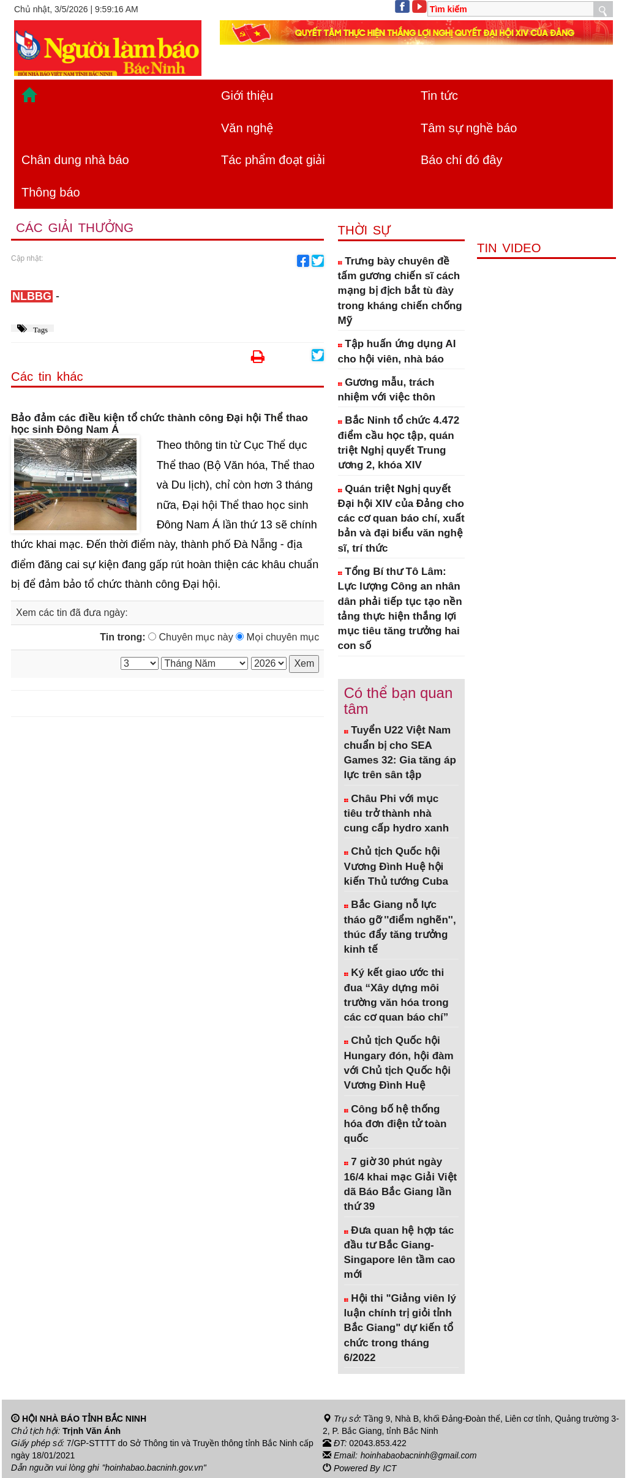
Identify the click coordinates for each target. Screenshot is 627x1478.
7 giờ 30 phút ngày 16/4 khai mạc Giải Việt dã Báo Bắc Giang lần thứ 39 (400, 1184)
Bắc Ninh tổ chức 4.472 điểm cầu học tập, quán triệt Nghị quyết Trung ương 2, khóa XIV (399, 443)
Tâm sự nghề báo (469, 128)
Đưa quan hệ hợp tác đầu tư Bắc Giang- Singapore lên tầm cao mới (400, 1253)
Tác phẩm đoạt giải (273, 160)
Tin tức (439, 95)
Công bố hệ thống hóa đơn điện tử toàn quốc (395, 1124)
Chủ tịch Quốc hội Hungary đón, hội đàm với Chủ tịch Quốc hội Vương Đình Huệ (399, 1063)
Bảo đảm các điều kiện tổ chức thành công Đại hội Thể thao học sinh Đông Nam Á (159, 424)
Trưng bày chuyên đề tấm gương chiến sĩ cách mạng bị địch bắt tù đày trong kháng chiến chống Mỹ (400, 290)
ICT (390, 1467)
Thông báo (50, 192)
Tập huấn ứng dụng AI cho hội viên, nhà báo (397, 351)
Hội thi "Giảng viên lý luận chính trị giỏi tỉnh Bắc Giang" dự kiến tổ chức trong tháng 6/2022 (400, 1328)
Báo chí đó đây (461, 160)
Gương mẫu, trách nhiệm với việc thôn (386, 390)
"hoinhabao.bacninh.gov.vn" (155, 1467)
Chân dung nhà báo (75, 160)
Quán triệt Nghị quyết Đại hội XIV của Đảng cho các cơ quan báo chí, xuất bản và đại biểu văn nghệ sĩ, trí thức (401, 518)
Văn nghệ (247, 128)
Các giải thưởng (75, 228)
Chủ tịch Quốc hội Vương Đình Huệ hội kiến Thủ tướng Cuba (396, 866)
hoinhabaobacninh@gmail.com (419, 1455)
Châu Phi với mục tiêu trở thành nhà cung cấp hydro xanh (396, 814)
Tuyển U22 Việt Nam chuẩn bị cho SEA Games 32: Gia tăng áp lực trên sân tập (400, 752)
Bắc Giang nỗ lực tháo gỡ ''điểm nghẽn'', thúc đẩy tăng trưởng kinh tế (400, 927)
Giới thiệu (247, 95)
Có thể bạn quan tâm (398, 701)
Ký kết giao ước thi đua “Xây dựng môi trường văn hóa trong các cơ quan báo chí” (396, 995)
